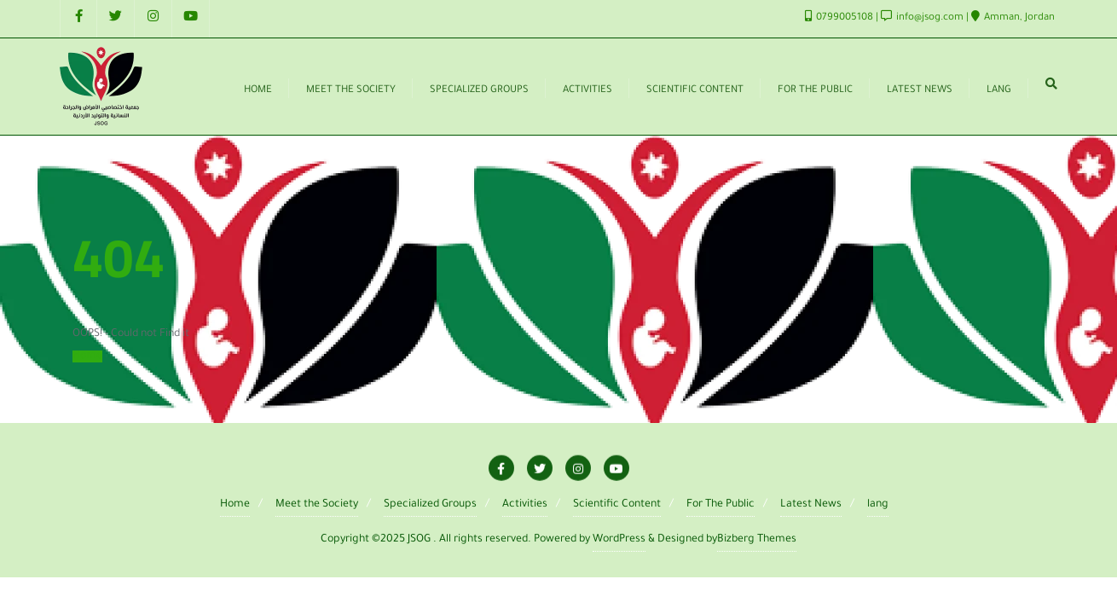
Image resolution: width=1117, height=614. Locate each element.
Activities (524, 505)
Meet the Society (316, 505)
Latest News (811, 505)
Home (87, 356)
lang (877, 505)
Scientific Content (617, 505)
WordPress (619, 540)
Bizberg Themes (756, 540)
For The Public (720, 505)
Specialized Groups (430, 505)
